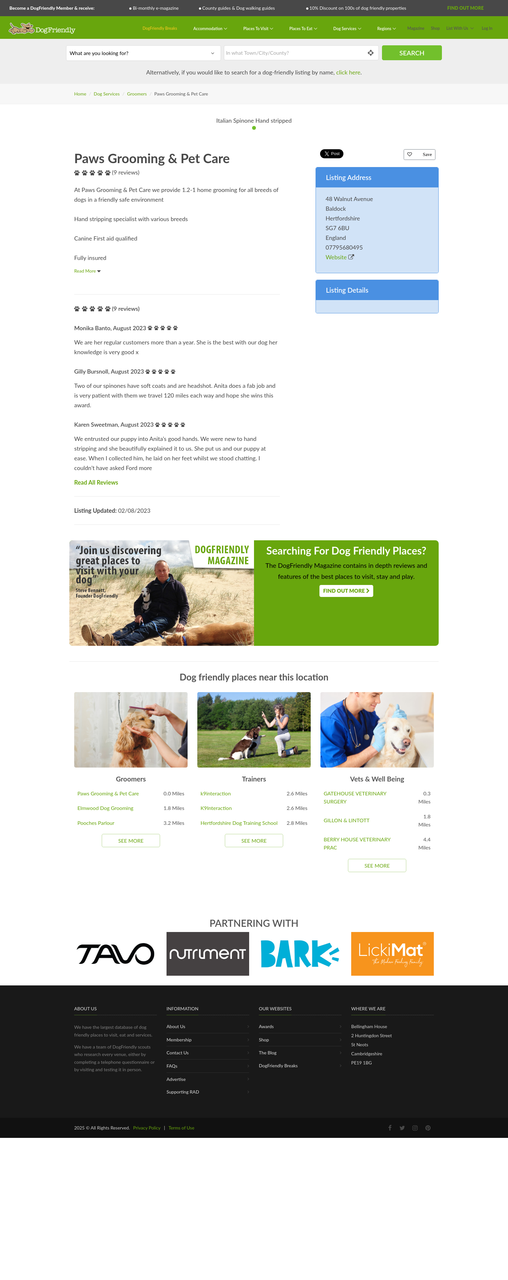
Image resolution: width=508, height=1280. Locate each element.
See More (131, 1087)
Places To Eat (301, 28)
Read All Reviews (96, 728)
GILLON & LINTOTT (347, 1066)
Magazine (415, 28)
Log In (487, 28)
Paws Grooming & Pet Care (108, 1039)
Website (340, 503)
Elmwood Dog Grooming (105, 1054)
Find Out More (465, 8)
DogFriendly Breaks (160, 28)
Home (80, 93)
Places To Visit (256, 28)
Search (411, 53)
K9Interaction (216, 1054)
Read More (87, 517)
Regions (384, 28)
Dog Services (345, 28)
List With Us (457, 28)
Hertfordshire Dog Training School (239, 1069)
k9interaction (216, 1039)
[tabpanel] (254, 244)
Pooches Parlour (95, 1069)
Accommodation (208, 28)
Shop (435, 28)
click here (348, 72)
